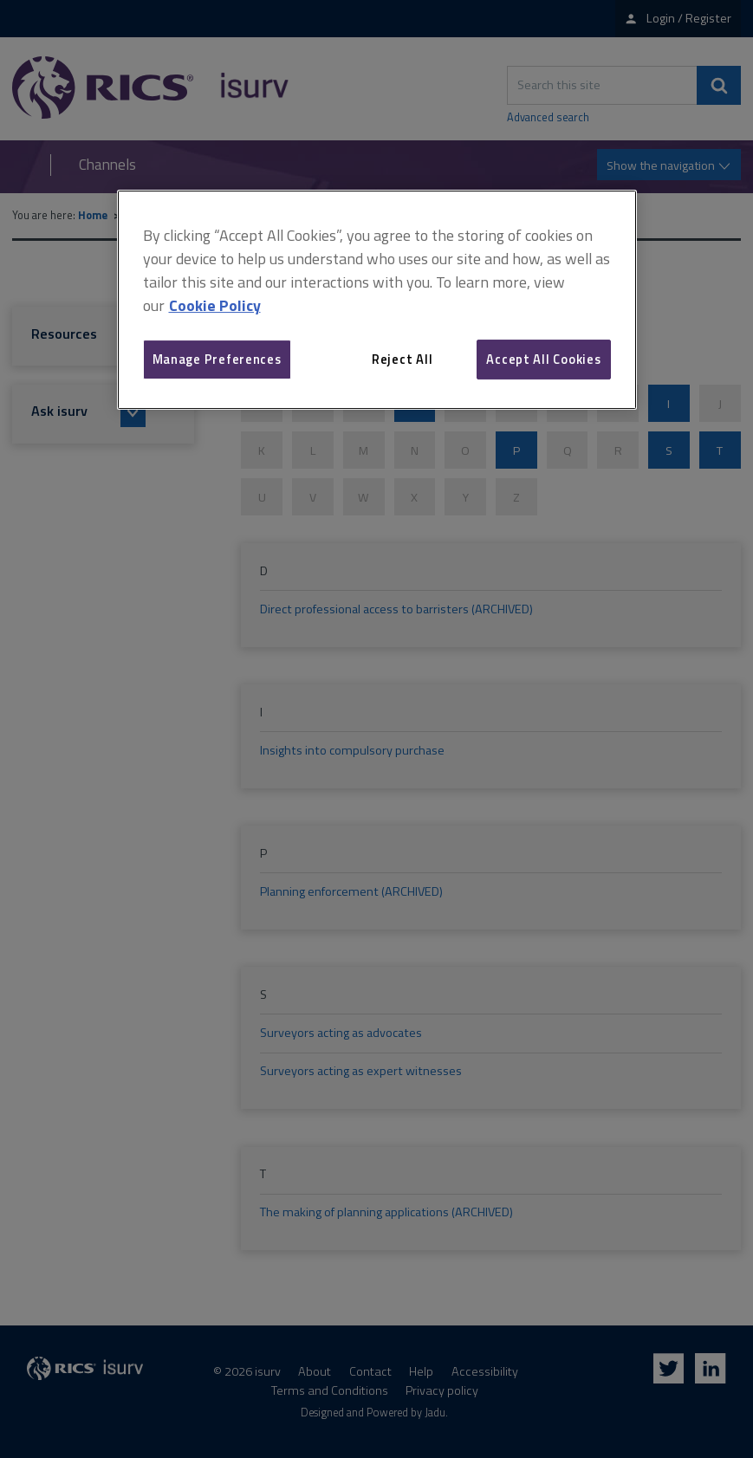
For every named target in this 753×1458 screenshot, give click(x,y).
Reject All (402, 359)
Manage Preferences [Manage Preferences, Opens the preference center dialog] (217, 359)
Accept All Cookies (543, 359)
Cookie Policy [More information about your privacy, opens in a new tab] (215, 305)
